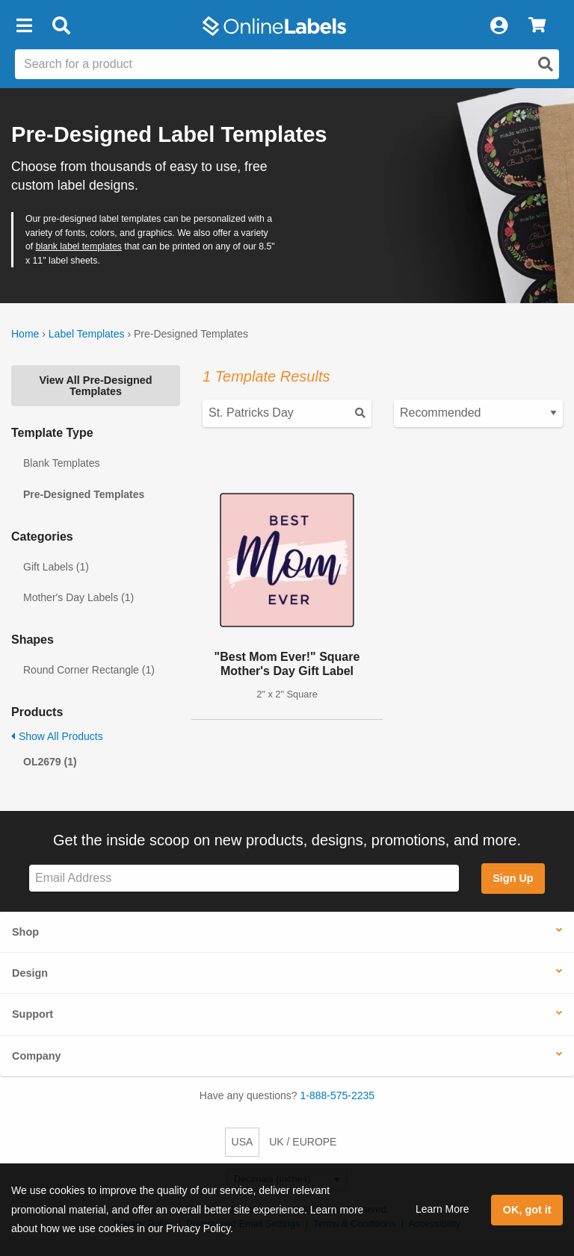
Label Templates (87, 334)
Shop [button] (25, 932)
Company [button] (36, 1056)
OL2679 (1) (50, 762)
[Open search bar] (61, 26)
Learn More (442, 1209)
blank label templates (79, 246)
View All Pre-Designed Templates (95, 385)
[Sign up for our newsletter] (244, 878)
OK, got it (527, 1210)
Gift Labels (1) (56, 567)
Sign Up (513, 878)
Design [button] (30, 973)
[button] (24, 26)
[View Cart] (537, 26)
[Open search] (545, 64)
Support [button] (32, 1014)
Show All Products (57, 736)
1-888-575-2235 (337, 1095)
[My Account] (498, 26)
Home (25, 334)
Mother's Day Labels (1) (78, 597)
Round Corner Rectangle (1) (89, 670)
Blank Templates (61, 463)
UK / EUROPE (302, 1142)
